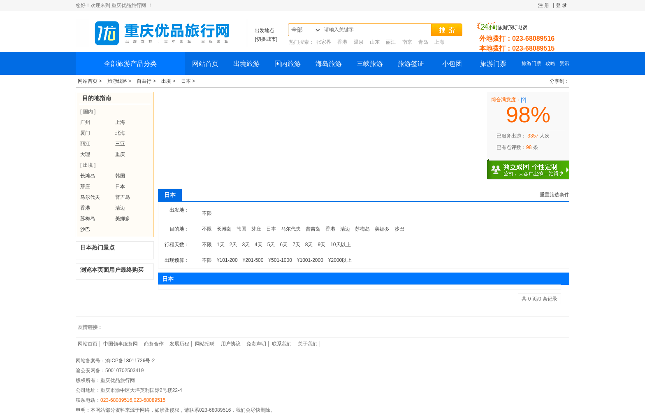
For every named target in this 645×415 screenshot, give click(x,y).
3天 (246, 244)
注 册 (543, 5)
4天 (258, 244)
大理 (85, 154)
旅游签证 (411, 63)
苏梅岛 (87, 218)
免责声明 (256, 344)
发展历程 (179, 344)
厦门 (85, 133)
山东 (375, 42)
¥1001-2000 (310, 260)
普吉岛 (122, 197)
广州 (85, 122)
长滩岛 (87, 176)
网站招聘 (205, 344)
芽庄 (85, 186)
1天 (221, 244)
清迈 (120, 208)
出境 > (169, 81)
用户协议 (231, 344)
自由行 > (147, 81)
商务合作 (154, 344)
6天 (284, 244)
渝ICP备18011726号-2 (130, 361)
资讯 (564, 63)
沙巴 (85, 229)
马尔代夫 (90, 197)
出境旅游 (246, 63)
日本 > (188, 81)
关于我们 (308, 344)
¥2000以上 (340, 260)
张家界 (323, 42)
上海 (439, 42)
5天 (271, 244)
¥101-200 (227, 260)
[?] (523, 100)
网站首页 (205, 63)
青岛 (423, 42)
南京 (407, 42)
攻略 (550, 63)
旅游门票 (493, 63)
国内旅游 (287, 63)
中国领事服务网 (120, 344)
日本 (120, 186)
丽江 (391, 42)
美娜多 (122, 218)
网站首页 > (90, 81)
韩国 (120, 176)
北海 (120, 133)
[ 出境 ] (87, 165)
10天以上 (340, 244)
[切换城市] (266, 39)
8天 (309, 244)
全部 (297, 30)
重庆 (120, 154)
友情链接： (90, 327)
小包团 (452, 63)
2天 (233, 244)
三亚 (120, 144)
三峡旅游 (370, 63)
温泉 (359, 42)
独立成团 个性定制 (532, 166)
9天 (322, 244)
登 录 (561, 5)
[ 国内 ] (87, 111)
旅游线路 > (120, 81)
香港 (342, 42)
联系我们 (282, 344)
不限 (207, 213)
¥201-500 (253, 260)
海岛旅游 (329, 63)
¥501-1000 (280, 260)
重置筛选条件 (554, 195)
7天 (296, 244)
